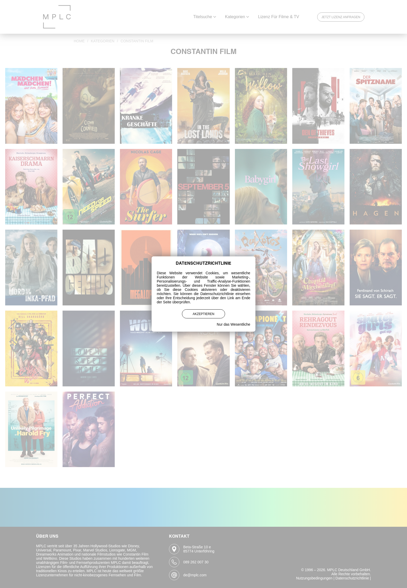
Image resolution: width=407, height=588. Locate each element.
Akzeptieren (203, 314)
